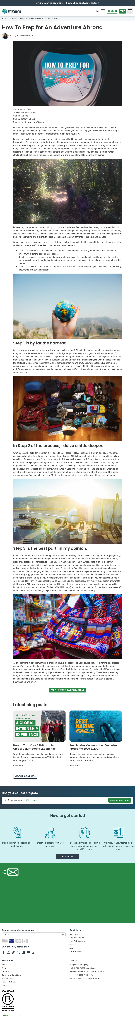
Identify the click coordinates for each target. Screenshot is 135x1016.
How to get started (67, 815)
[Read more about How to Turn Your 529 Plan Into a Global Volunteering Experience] (39, 739)
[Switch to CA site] (25, 940)
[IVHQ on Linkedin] (23, 952)
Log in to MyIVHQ (76, 951)
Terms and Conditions (11, 975)
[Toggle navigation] (130, 11)
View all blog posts (25, 776)
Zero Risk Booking (77, 941)
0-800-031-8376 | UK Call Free (82, 975)
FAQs (71, 944)
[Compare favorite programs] (103, 11)
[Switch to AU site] (12, 940)
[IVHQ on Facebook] (3, 952)
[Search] (97, 11)
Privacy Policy (8, 978)
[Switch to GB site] (18, 940)
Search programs (119, 800)
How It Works (74, 934)
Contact (112, 11)
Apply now (67, 690)
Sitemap (5, 985)
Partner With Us (8, 982)
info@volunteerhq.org (78, 964)
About (4, 964)
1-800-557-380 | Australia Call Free (84, 978)
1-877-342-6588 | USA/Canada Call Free (86, 971)
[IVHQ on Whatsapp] (33, 952)
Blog (4, 968)
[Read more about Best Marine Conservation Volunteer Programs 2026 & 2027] (95, 739)
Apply (122, 11)
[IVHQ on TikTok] (13, 952)
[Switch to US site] (5, 940)
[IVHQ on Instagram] (8, 952)
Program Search (76, 937)
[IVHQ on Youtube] (28, 952)
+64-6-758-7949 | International (82, 968)
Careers (5, 971)
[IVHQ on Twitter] (18, 952)
